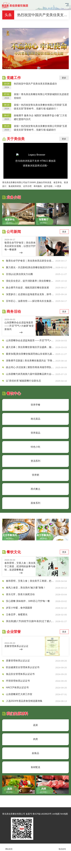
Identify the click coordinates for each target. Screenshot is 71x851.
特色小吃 (35, 447)
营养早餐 (35, 404)
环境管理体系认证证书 (18, 680)
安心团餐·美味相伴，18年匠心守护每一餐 (28, 601)
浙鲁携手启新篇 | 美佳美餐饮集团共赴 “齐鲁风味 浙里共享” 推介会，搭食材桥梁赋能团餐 (30, 360)
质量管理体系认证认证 (18, 660)
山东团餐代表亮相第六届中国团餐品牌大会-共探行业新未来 (30, 374)
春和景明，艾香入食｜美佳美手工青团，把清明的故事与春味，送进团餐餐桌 (30, 581)
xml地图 (56, 814)
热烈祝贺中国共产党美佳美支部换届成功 (43, 15)
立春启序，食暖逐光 (16, 614)
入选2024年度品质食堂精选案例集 (24, 701)
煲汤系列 (35, 461)
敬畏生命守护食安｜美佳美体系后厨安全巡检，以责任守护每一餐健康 (30, 260)
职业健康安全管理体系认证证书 (22, 667)
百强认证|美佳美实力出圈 (19, 274)
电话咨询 (62, 847)
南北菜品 (35, 419)
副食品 (35, 753)
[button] (6, 50)
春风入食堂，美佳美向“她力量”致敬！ (26, 587)
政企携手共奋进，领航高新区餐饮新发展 (27, 287)
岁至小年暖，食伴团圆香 (19, 607)
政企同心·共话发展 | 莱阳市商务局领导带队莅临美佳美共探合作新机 (30, 367)
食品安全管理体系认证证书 (20, 674)
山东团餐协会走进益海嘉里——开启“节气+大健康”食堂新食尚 (30, 340)
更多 (64, 78)
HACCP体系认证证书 (17, 687)
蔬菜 (35, 725)
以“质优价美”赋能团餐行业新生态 (23, 380)
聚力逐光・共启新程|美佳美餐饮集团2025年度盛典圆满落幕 (30, 267)
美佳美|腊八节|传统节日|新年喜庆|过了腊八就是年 (30, 621)
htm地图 (64, 814)
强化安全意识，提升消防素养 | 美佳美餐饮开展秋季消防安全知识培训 (30, 281)
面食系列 (35, 503)
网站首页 (9, 847)
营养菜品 (35, 433)
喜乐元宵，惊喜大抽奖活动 (20, 594)
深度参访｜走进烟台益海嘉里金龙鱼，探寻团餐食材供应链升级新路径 (30, 294)
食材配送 (35, 767)
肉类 (35, 739)
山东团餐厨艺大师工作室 (19, 694)
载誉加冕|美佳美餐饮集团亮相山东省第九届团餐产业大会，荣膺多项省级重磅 (30, 354)
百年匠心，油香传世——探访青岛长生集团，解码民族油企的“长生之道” (30, 301)
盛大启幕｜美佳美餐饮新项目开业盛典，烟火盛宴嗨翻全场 (30, 347)
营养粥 (35, 475)
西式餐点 (35, 489)
